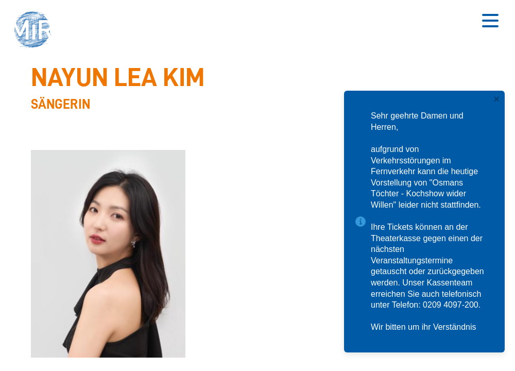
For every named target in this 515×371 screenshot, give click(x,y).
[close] (497, 100)
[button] (36, 31)
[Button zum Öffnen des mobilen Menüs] (490, 20)
